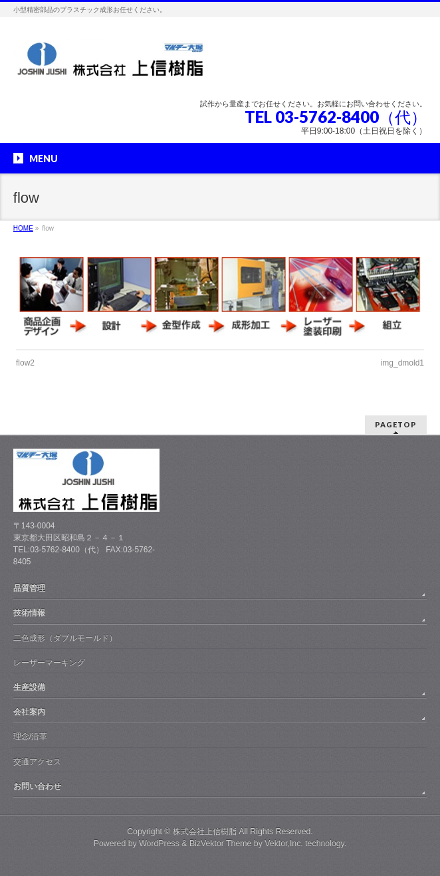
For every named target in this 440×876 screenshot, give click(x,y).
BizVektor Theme (220, 843)
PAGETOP (396, 424)
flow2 (25, 363)
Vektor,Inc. (284, 843)
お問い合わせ (37, 786)
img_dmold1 (402, 363)
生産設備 (29, 687)
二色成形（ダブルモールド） (65, 638)
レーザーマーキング (49, 662)
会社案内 (29, 711)
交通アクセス (37, 761)
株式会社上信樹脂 (205, 831)
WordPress (159, 843)
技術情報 (29, 612)
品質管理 (29, 588)
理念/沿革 (30, 736)
